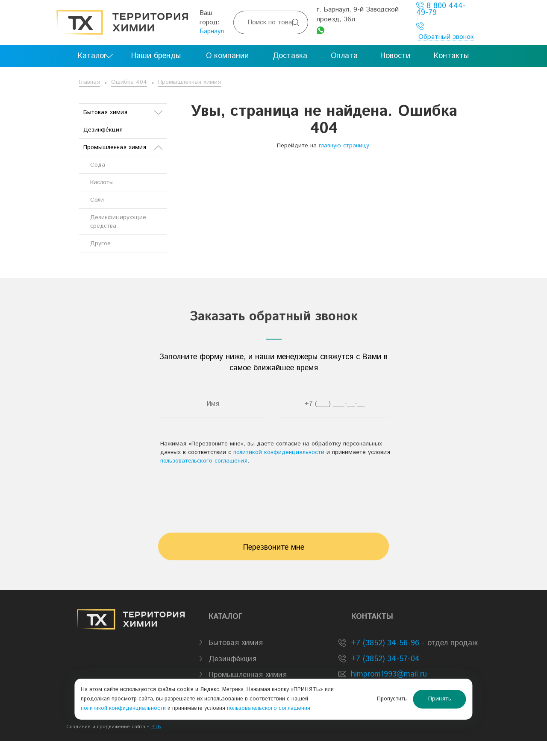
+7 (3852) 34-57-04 (384, 659)
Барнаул (212, 31)
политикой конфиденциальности (278, 452)
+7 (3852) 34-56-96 (383, 643)
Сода (97, 165)
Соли (97, 200)
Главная (89, 82)
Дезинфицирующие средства (118, 221)
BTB (156, 726)
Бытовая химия (122, 112)
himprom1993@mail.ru (389, 674)
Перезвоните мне (273, 547)
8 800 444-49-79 (441, 9)
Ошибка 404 (129, 82)
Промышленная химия (189, 82)
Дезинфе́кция (103, 130)
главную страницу (344, 145)
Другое (100, 243)
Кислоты (102, 182)
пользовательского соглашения (203, 461)
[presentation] (273, 494)
